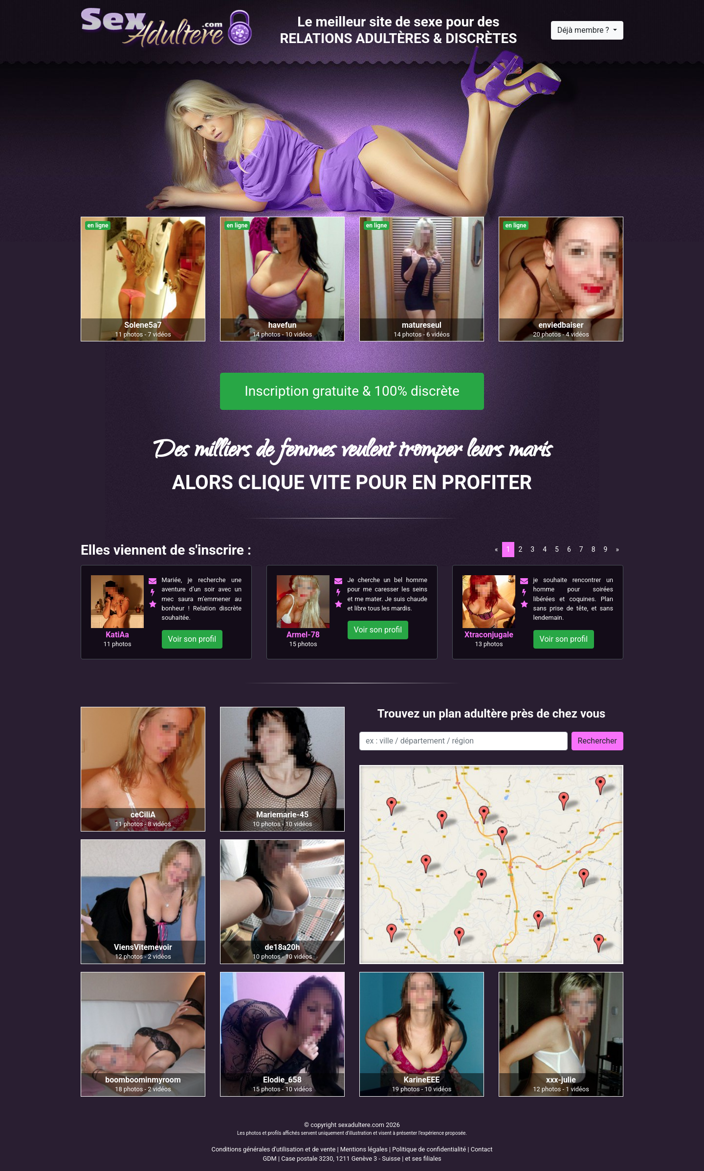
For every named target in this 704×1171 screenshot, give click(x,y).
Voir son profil (192, 639)
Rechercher (597, 740)
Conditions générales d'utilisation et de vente (274, 1149)
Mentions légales (364, 1149)
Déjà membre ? (584, 30)
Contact (482, 1149)
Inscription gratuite (352, 391)
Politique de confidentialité (429, 1149)
